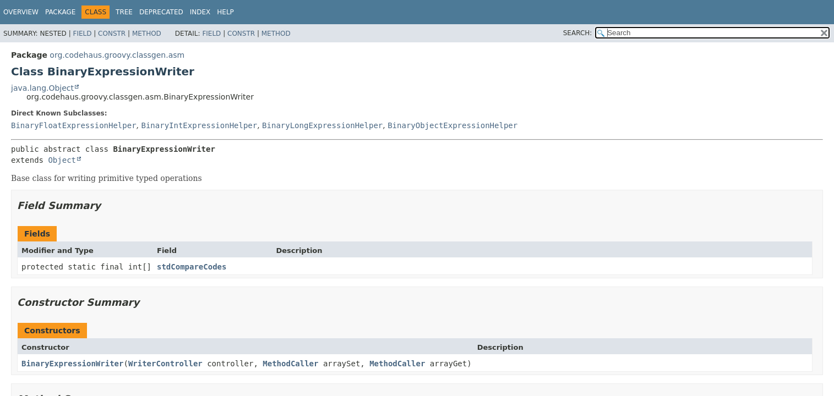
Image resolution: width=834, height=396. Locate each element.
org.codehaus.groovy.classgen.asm (117, 55)
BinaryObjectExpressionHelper (452, 125)
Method (146, 33)
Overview (21, 12)
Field (82, 33)
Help (225, 12)
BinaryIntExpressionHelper (199, 125)
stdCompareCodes (191, 266)
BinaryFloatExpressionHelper (74, 125)
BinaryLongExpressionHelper (322, 125)
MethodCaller (290, 363)
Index (200, 12)
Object (62, 160)
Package (60, 12)
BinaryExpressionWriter (72, 363)
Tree (124, 12)
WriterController (165, 363)
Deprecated (161, 12)
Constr (112, 33)
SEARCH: (577, 33)
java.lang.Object (42, 88)
